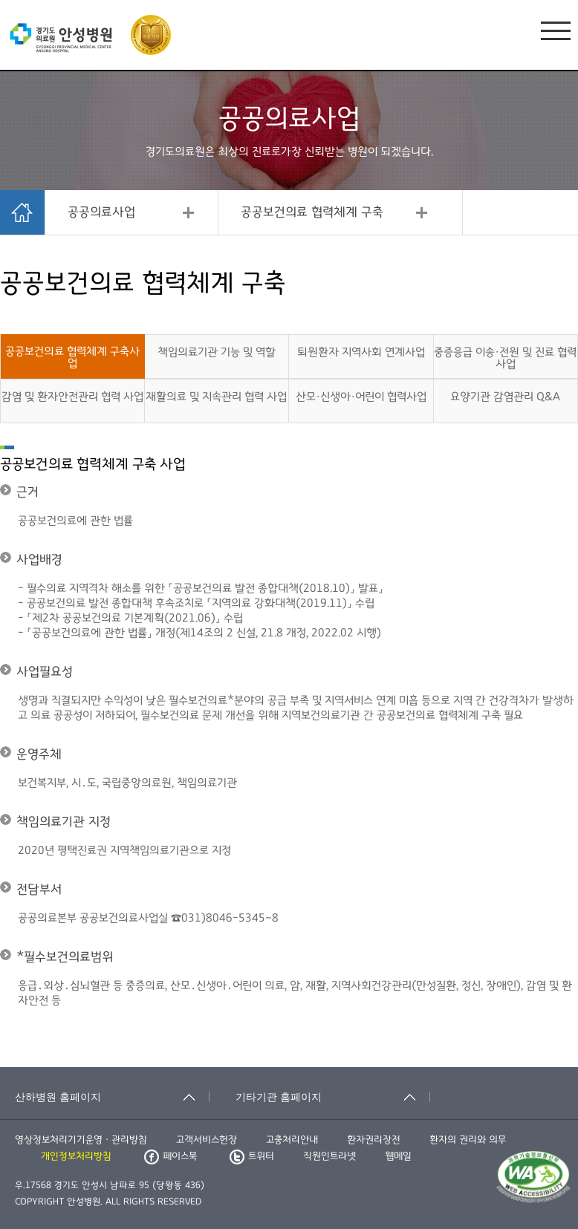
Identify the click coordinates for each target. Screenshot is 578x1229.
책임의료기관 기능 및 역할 (217, 352)
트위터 (252, 1156)
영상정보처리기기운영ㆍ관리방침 (81, 1140)
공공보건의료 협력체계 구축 (312, 212)
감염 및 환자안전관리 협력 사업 (72, 396)
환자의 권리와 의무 (467, 1140)
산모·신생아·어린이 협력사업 (361, 396)
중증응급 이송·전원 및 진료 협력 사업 (505, 358)
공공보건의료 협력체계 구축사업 (72, 357)
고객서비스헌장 (206, 1140)
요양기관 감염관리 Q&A (505, 396)
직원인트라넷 (329, 1156)
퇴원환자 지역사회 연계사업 (361, 352)
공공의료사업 (101, 212)
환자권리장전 (373, 1140)
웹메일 (398, 1156)
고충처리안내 (292, 1140)
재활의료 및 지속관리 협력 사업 (216, 396)
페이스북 (170, 1156)
